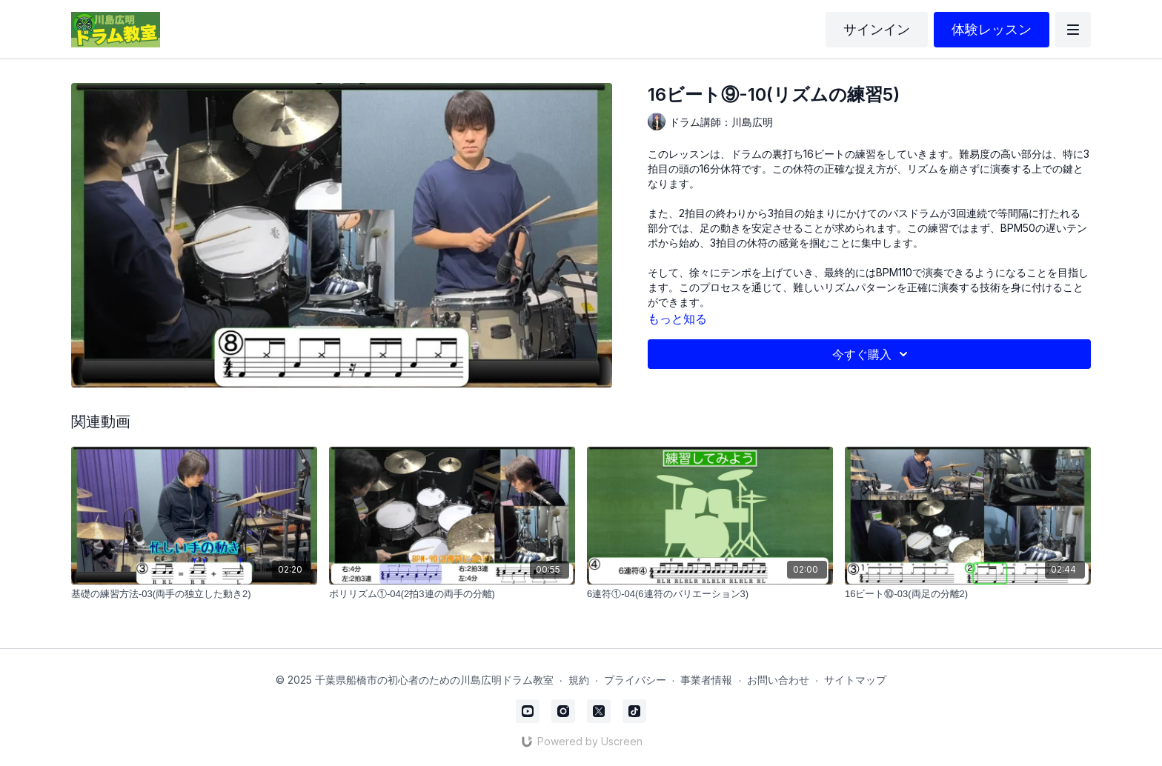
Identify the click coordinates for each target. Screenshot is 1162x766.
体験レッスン (992, 29)
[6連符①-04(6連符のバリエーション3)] (710, 594)
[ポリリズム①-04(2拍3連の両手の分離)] (452, 594)
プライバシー (635, 679)
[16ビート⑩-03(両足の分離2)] (968, 594)
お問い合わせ (778, 679)
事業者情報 (706, 679)
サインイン (876, 29)
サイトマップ (855, 679)
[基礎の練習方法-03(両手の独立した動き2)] (194, 594)
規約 (578, 679)
